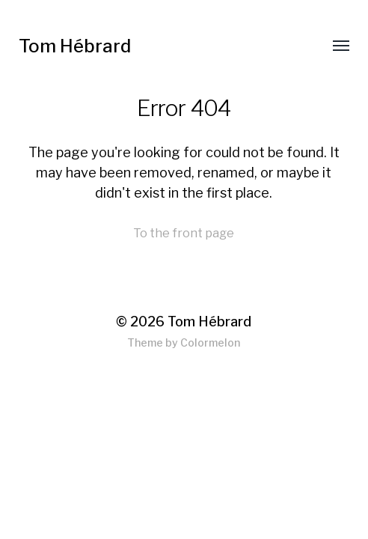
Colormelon (210, 342)
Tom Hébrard (75, 46)
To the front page (183, 232)
